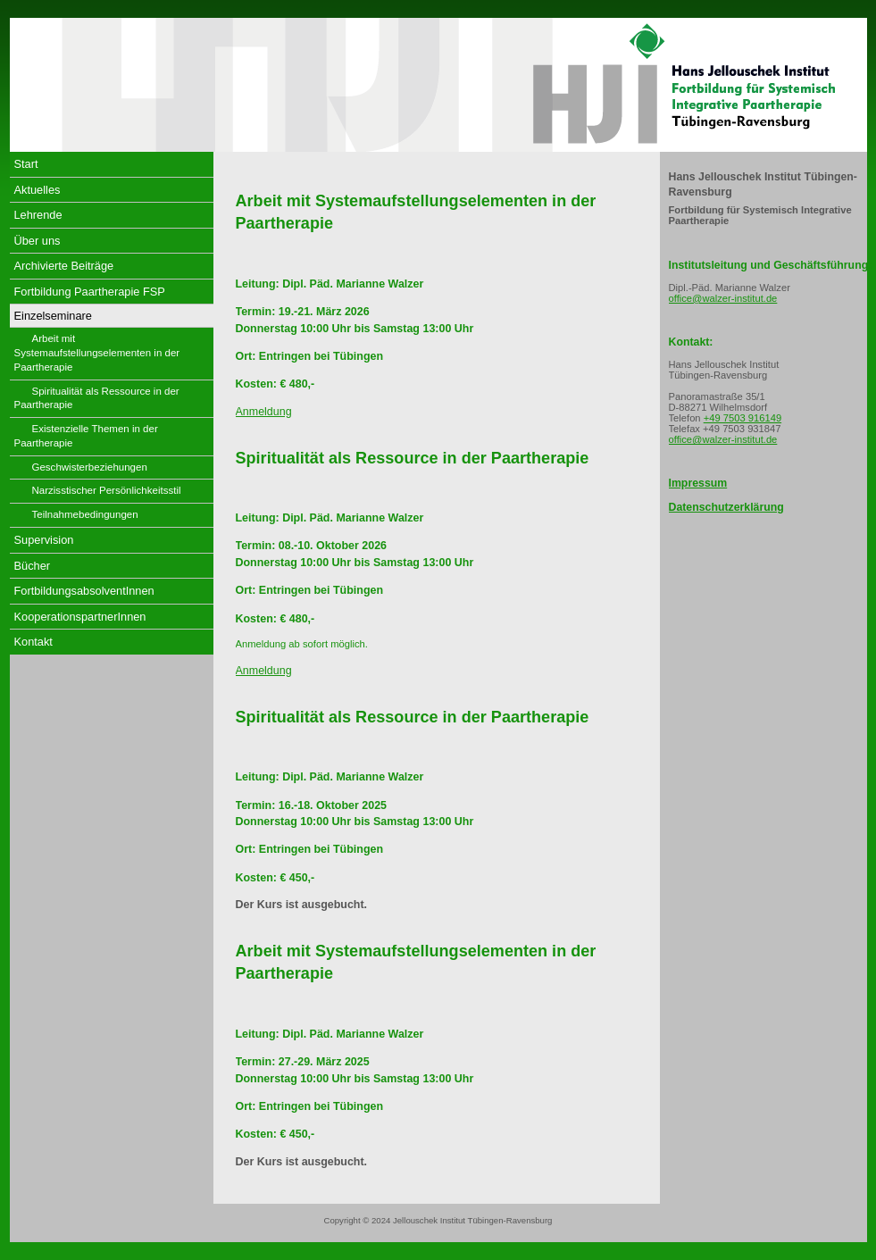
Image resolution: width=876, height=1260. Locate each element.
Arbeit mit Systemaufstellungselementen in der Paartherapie (97, 352)
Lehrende (38, 214)
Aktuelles (37, 189)
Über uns (37, 240)
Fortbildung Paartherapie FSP (89, 291)
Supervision (44, 540)
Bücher (32, 565)
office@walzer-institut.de (723, 298)
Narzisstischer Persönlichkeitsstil (106, 490)
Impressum (698, 483)
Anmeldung (264, 411)
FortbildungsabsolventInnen (84, 590)
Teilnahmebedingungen (85, 514)
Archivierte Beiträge (64, 265)
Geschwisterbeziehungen (89, 467)
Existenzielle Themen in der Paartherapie (86, 435)
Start (26, 164)
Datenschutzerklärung (726, 507)
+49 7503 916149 (742, 418)
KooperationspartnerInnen (80, 616)
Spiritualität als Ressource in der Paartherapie (96, 398)
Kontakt (33, 641)
